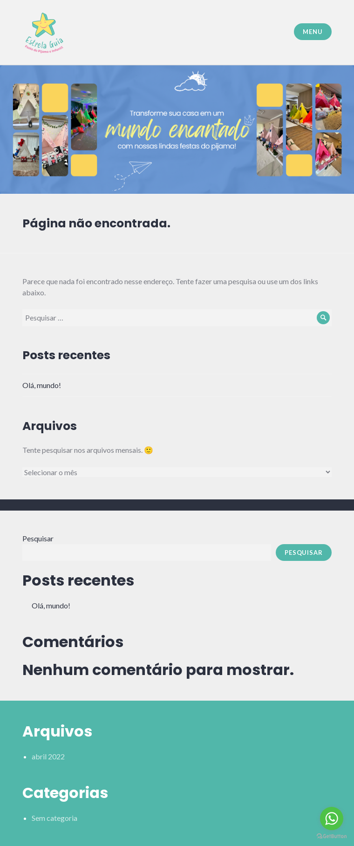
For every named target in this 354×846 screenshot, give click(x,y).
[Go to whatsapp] (331, 818)
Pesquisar (38, 538)
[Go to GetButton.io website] (332, 836)
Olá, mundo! (41, 385)
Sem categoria (54, 817)
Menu (312, 31)
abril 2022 (48, 756)
